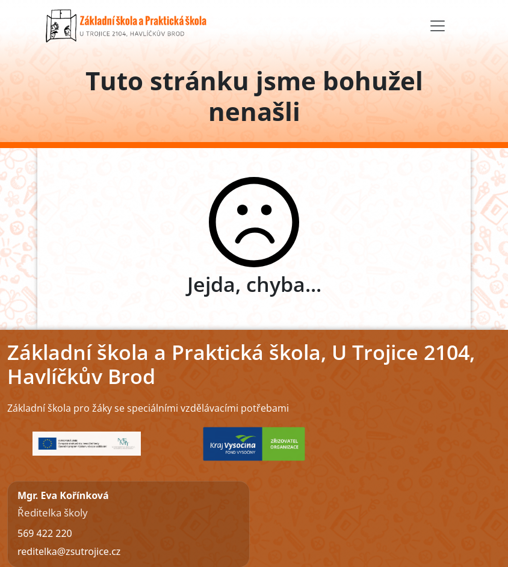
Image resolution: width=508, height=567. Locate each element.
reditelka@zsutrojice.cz (68, 551)
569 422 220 (44, 533)
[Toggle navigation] (437, 25)
